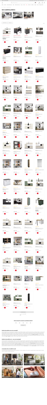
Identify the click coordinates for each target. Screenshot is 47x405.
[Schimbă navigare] (2, 2)
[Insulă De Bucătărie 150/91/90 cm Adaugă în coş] (26, 42)
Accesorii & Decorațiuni (9, 4)
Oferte (26, 4)
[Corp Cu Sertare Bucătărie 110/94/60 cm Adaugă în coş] (5, 81)
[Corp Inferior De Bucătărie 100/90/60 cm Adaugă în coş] (5, 193)
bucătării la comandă (35, 334)
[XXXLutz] (7, 2)
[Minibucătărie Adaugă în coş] (26, 270)
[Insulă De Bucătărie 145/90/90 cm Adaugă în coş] (5, 62)
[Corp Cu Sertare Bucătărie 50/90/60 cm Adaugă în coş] (37, 174)
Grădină (5, 4)
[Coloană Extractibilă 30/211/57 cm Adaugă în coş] (26, 174)
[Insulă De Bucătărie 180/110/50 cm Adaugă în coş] (37, 81)
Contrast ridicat (42, 0)
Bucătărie (32, 4)
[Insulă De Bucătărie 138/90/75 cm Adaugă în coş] (15, 42)
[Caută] (12, 2)
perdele (35, 345)
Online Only (29, 4)
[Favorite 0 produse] (42, 2)
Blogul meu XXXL (41, 4)
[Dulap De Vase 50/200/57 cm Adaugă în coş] (37, 62)
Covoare (21, 4)
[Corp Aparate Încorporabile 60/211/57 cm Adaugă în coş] (26, 213)
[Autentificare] (39, 2)
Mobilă (2, 4)
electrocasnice (26, 345)
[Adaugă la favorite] (3, 42)
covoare (33, 345)
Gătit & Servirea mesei (17, 4)
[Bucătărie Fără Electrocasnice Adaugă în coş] (5, 42)
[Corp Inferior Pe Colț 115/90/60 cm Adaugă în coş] (37, 289)
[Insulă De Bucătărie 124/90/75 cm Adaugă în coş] (5, 252)
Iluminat (24, 4)
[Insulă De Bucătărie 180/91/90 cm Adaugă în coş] (37, 213)
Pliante (38, 4)
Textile (13, 4)
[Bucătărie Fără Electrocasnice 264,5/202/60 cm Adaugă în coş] (5, 289)
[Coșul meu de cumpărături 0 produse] (44, 2)
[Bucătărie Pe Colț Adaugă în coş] (5, 137)
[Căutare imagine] (35, 2)
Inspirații (35, 4)
